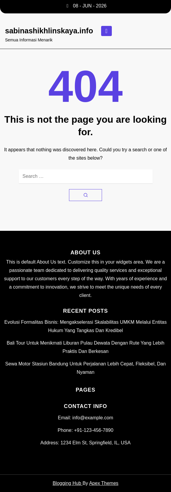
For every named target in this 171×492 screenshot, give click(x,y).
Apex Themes (103, 483)
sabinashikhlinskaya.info (49, 31)
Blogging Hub (68, 483)
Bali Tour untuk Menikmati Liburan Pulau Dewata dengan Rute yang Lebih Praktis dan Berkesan (85, 347)
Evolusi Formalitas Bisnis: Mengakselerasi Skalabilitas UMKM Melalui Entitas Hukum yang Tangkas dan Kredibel (85, 326)
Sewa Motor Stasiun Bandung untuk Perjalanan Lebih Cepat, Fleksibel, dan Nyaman (85, 368)
